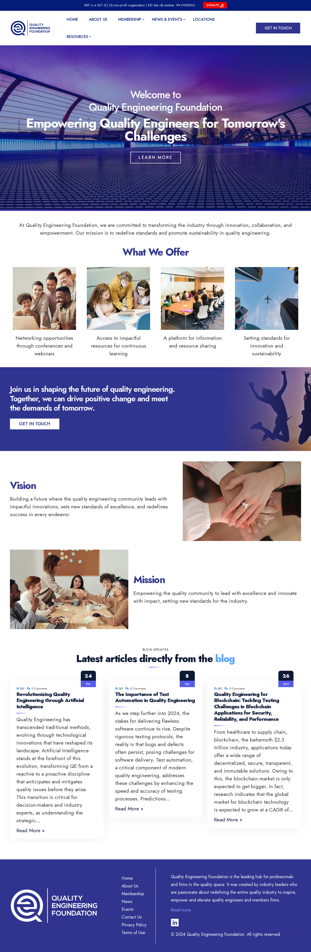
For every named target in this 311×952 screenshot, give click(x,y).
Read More (28, 830)
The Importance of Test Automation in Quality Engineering (155, 697)
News (127, 901)
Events (127, 909)
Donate (215, 5)
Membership (129, 19)
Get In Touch (34, 424)
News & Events (167, 19)
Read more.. (182, 910)
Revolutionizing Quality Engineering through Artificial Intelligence (50, 700)
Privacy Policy (134, 925)
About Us (98, 19)
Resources (77, 37)
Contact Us (132, 917)
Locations (204, 19)
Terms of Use (133, 933)
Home (72, 19)
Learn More (155, 157)
